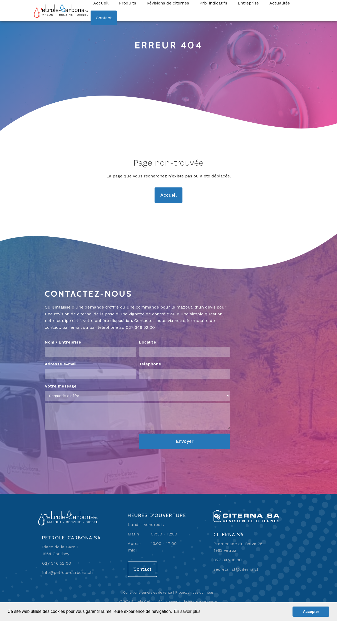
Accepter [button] (311, 611)
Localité (147, 342)
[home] (61, 10)
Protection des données (194, 592)
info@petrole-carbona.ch (67, 572)
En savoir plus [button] (187, 611)
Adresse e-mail (61, 363)
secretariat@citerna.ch (237, 569)
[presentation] (85, 444)
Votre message (61, 386)
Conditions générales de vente (147, 592)
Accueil (168, 195)
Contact (104, 17)
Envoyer (185, 441)
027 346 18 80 (228, 559)
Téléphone (150, 363)
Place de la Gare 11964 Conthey (60, 550)
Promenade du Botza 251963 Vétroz (238, 547)
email (76, 327)
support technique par (192, 601)
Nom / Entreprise (63, 342)
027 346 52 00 (140, 327)
